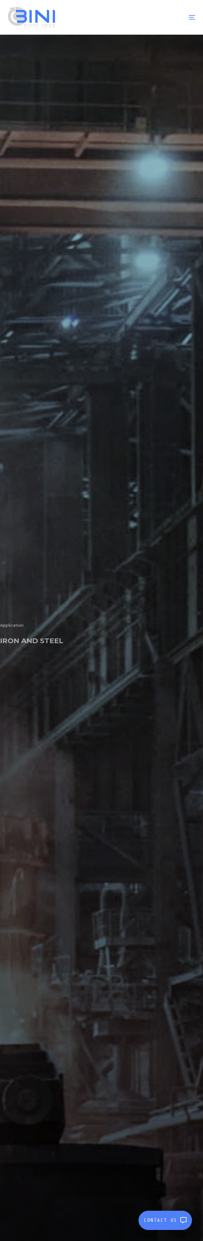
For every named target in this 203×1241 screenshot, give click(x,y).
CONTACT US (165, 1220)
